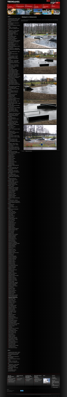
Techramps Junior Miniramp (12, 94)
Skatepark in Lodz (11, 253)
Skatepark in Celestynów (12, 277)
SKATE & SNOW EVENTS (48, 394)
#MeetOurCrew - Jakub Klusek (13, 61)
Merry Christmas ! (11, 127)
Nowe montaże (10, 145)
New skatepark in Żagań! (12, 87)
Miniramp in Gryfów (11, 325)
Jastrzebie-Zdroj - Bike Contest (13, 170)
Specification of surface (11, 380)
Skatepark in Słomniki (11, 67)
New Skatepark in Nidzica (12, 305)
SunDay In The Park (11, 215)
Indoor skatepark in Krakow (12, 69)
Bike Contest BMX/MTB (12, 183)
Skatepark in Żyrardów (12, 292)
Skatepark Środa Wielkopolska (13, 209)
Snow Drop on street (11, 344)
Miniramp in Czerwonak (12, 329)
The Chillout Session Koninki (12, 140)
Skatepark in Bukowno (12, 261)
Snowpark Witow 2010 (12, 222)
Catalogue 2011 (11, 154)
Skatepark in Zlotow (11, 276)
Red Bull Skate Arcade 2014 (13, 121)
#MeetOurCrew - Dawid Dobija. (13, 60)
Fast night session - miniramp (13, 200)
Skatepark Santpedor (11, 245)
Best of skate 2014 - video (12, 102)
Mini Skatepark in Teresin (12, 311)
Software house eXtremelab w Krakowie (58, 396)
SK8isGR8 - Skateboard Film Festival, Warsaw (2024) (12, 366)
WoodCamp (10, 327)
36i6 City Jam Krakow (11, 340)
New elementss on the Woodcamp (14, 201)
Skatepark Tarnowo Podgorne (13, 234)
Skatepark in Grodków (11, 335)
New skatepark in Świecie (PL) (13, 90)
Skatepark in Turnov (11, 96)
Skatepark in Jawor (11, 192)
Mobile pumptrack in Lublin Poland (13, 86)
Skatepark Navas (11, 159)
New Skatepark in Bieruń (12, 322)
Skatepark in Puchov (11, 194)
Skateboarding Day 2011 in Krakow (14, 148)
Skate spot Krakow (11, 230)
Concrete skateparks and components (28, 379)
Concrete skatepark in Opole (12, 139)
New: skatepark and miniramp (13, 265)
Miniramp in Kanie (11, 293)
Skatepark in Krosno (11, 262)
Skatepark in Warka (11, 260)
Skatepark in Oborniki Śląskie (12, 283)
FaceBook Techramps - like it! (48, 0)
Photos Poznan (10, 248)
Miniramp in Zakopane (11, 191)
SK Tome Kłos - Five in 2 (12, 97)
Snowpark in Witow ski (12, 259)
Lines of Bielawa (11, 186)
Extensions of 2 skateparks (12, 242)
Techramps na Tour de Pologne (13, 345)
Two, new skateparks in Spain (13, 189)
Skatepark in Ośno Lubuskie (12, 280)
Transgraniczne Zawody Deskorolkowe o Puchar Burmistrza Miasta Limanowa (13, 124)
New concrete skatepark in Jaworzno (14, 40)
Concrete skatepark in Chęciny (13, 72)
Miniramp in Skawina (11, 196)
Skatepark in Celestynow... (12, 235)
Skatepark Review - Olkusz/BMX (13, 114)
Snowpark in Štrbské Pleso (12, 257)
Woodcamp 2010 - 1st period (13, 188)
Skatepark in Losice (11, 131)
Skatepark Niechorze (11, 291)
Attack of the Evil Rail (11, 343)
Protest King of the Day (12, 332)
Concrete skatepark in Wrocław (13, 70)
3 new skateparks (11, 270)
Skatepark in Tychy (11, 272)
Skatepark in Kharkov (11, 308)
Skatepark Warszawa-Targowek (13, 228)
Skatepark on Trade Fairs (12, 301)
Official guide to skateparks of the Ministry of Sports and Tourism (38, 379)
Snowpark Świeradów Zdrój (12, 218)
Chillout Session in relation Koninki (13, 135)
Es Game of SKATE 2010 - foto (13, 167)
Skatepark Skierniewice (12, 237)
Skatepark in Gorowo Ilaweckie (13, 187)
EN (58, 2)
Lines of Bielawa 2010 (12, 174)
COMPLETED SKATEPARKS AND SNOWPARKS (40, 394)
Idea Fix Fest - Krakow (12, 193)
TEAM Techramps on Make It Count (14, 152)
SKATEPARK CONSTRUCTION (21, 394)
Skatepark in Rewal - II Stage (13, 339)
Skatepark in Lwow (11, 268)
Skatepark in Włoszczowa (12, 307)
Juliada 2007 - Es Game (12, 312)
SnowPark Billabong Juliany (12, 296)
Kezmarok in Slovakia (11, 264)
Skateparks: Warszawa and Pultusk (13, 243)
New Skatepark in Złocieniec (12, 320)
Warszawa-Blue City (11, 213)
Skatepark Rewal (11, 221)
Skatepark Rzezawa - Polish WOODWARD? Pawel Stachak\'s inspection (13, 58)
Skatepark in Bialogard (12, 267)
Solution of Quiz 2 (11, 319)
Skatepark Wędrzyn (11, 156)
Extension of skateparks (12, 284)
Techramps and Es (11, 315)
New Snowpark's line (11, 309)
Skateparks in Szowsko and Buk (13, 175)
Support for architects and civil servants (11, 379)
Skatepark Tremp (11, 233)
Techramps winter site (11, 346)
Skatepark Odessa (11, 226)
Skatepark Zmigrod (11, 164)
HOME (17, 394)
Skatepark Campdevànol (12, 258)
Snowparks (27, 380)
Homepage (52, 0)
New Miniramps (10, 304)
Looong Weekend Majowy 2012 (13, 132)
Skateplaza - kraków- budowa (13, 143)
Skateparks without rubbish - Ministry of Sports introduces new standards (14, 353)
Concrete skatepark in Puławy (13, 71)
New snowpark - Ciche (12, 299)
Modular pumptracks (11, 95)
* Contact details (55, 387)
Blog (55, 0)
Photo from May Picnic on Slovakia (13, 323)
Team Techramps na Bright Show (13, 147)
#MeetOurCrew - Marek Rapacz (13, 64)
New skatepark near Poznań (12, 338)
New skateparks (11, 254)
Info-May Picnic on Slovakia (12, 324)
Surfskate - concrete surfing (12, 27)
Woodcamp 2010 (11, 204)
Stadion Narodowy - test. (12, 108)
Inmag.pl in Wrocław (11, 336)
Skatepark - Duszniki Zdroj (12, 273)
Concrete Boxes (11, 205)
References (19, 379)
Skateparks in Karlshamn (12, 195)
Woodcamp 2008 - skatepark (13, 282)
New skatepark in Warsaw (12, 80)
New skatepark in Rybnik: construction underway (12, 370)
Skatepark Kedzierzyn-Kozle (12, 229)
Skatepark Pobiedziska (12, 236)
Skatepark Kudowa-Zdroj (12, 161)
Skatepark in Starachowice (12, 269)
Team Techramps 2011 (12, 153)
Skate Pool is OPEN (11, 289)
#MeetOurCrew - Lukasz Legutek (13, 30)
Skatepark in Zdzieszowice (13, 297)
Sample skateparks (11, 381)
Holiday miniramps (11, 281)
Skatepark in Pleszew (11, 251)
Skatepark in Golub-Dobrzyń (12, 285)
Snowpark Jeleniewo (11, 225)
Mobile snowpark (11, 217)
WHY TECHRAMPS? (32, 394)
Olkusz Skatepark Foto (12, 117)
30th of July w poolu (11, 220)
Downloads (36, 381)
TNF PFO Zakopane (11, 219)
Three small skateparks (12, 241)
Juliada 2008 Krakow (11, 274)
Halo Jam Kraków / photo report (13, 66)
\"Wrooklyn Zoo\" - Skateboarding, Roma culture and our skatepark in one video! (14, 49)
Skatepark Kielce (11, 157)
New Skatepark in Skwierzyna (13, 317)
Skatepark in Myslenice (12, 246)
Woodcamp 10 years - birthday (13, 144)
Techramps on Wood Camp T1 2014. (14, 113)
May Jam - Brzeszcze (11, 211)
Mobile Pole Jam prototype (12, 151)
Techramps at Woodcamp (12, 321)
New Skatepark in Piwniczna (12, 330)
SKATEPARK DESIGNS (27, 394)
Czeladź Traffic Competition (12, 337)
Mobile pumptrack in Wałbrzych (13, 83)
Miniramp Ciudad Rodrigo (12, 244)
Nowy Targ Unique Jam (12, 306)
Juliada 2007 (10, 313)
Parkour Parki (10, 134)
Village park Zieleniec (11, 298)
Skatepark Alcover (11, 160)
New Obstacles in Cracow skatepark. (14, 107)
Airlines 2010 (10, 210)
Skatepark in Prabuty (11, 288)
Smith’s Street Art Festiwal (12, 347)
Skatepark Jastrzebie (11, 240)
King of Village (10, 214)
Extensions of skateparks (12, 256)
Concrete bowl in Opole (12, 79)
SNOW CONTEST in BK (12, 331)
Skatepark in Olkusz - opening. (13, 122)
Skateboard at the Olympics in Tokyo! (14, 76)
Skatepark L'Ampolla (11, 158)
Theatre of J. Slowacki (11, 133)
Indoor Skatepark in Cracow (12, 81)
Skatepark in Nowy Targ (12, 250)
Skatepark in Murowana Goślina (13, 275)
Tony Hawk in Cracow (11, 126)
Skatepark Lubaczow (11, 227)
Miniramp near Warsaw (12, 266)
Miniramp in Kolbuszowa (12, 290)
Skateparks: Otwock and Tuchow (13, 252)
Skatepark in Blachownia (12, 178)
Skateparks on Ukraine (11, 249)
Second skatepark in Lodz (12, 238)
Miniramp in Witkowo (11, 300)
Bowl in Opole (10, 68)
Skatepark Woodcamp (12, 316)
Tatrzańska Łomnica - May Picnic (13, 328)
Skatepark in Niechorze (12, 314)
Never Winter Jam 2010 (12, 212)
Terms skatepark (19, 378)
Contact (58, 0)
